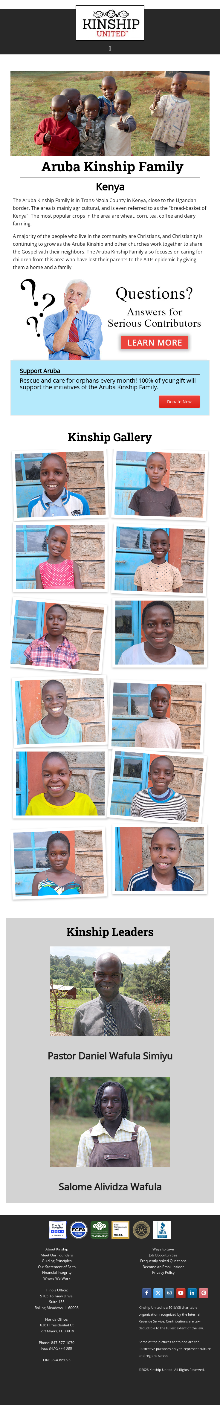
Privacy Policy (163, 1272)
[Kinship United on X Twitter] (158, 1293)
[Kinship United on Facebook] (147, 1293)
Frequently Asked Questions (163, 1260)
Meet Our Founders (57, 1255)
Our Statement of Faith (57, 1266)
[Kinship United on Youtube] (181, 1293)
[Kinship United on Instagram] (169, 1293)
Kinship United (111, 23)
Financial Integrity (56, 1272)
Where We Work (56, 1278)
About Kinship (56, 1249)
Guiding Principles (57, 1260)
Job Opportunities (163, 1255)
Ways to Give (163, 1249)
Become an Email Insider (163, 1266)
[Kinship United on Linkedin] (192, 1293)
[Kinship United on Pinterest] (203, 1293)
